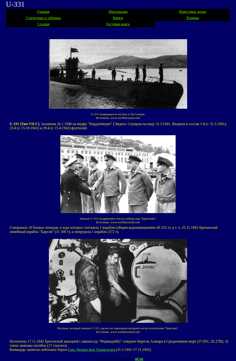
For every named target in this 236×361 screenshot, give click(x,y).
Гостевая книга (118, 24)
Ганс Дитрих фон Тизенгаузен (92, 350)
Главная (43, 12)
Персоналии (118, 12)
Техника (192, 18)
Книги (118, 18)
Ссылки (43, 24)
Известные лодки (192, 12)
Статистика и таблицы (43, 18)
